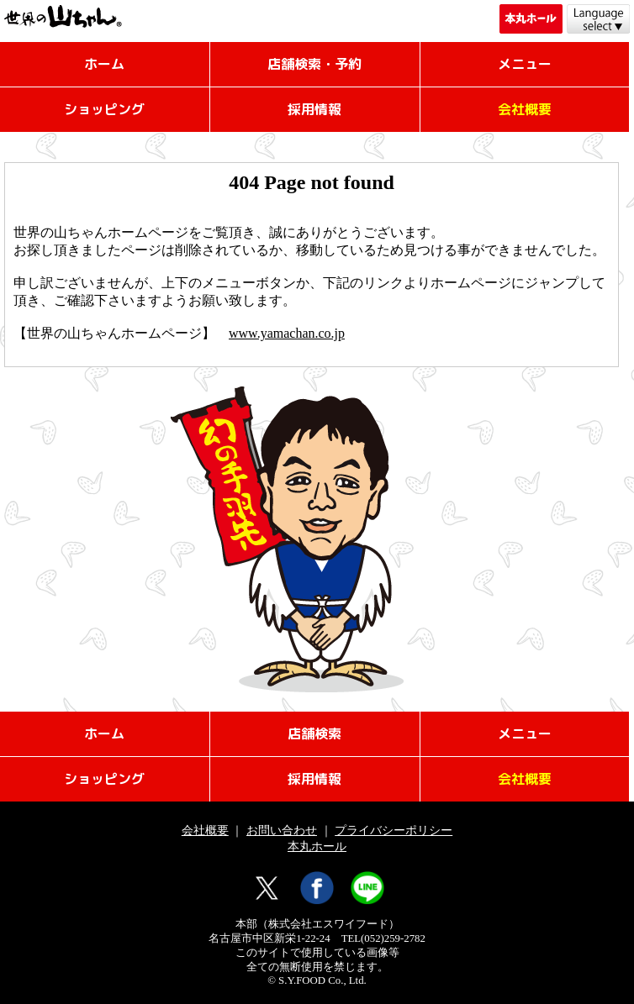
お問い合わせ (281, 830)
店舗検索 (314, 733)
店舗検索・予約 (314, 64)
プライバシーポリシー (393, 830)
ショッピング (104, 109)
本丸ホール (317, 846)
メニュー (525, 64)
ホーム (104, 64)
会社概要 (205, 830)
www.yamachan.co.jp (287, 333)
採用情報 (314, 109)
